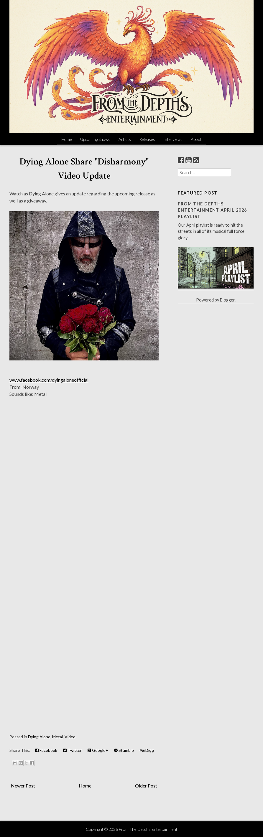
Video (70, 736)
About (196, 139)
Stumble (124, 750)
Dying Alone (39, 736)
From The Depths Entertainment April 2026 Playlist (212, 210)
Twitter (72, 750)
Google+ (98, 750)
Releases (147, 139)
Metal (57, 736)
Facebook (46, 750)
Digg (147, 750)
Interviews (173, 139)
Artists (125, 139)
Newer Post (23, 785)
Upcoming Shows (95, 139)
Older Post (146, 785)
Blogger (227, 299)
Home (66, 139)
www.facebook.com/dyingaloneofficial (48, 380)
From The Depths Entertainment (148, 829)
